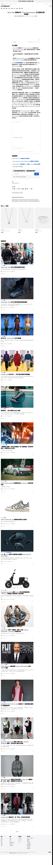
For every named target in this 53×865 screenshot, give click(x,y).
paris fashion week (15, 192)
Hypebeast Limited (5, 852)
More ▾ (17, 831)
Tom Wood (2, 229)
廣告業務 (28, 845)
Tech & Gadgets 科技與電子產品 (6, 552)
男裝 (10, 838)
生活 (14, 8)
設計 (9, 8)
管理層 (28, 841)
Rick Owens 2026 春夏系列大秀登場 (21, 158)
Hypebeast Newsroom (15, 183)
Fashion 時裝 (3, 265)
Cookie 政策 (18, 853)
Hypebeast (20, 838)
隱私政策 (24, 176)
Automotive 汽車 (3, 481)
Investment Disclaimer (24, 853)
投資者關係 (29, 844)
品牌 (19, 8)
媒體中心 (28, 839)
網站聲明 (10, 853)
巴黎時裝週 (18, 62)
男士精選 (28, 1)
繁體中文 (50, 852)
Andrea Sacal (5, 343)
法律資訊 (28, 847)
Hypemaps (20, 839)
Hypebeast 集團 (30, 838)
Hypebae (19, 841)
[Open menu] (50, 6)
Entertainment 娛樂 (4, 444)
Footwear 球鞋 (3, 408)
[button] (39, 42)
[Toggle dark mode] (49, 6)
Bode (13, 62)
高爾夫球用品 (12, 842)
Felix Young (4, 561)
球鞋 (4, 8)
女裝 (10, 839)
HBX (19, 842)
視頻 (17, 8)
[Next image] (38, 29)
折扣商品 (11, 845)
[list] (26, 29)
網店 (22, 8)
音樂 (12, 8)
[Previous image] (14, 29)
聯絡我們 (28, 848)
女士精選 (31, 1)
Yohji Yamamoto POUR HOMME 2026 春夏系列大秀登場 (26, 161)
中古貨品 (11, 844)
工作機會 (28, 842)
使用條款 (21, 176)
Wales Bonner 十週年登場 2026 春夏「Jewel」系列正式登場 (26, 164)
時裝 (1, 8)
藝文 (6, 8)
